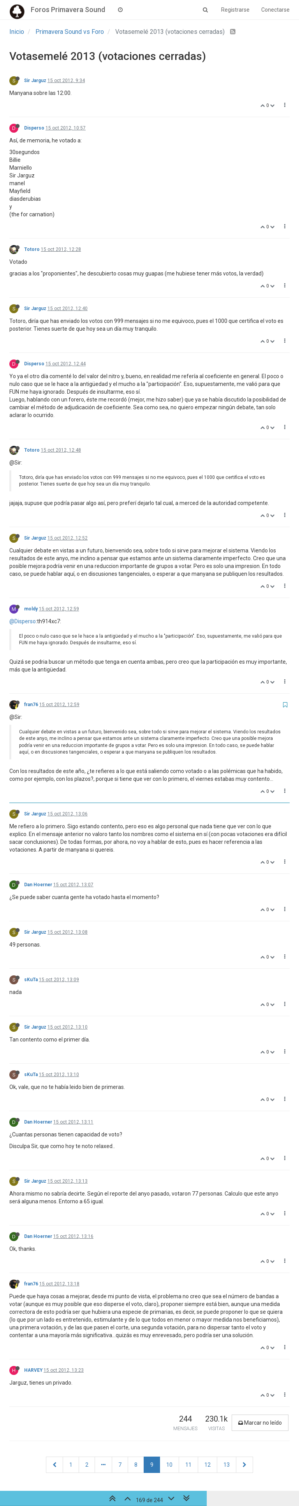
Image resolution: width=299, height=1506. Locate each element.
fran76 (31, 704)
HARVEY (33, 1370)
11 (188, 1465)
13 (226, 1465)
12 (207, 1465)
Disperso (34, 128)
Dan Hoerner (38, 884)
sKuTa (31, 979)
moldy (31, 609)
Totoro (32, 249)
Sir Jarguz (35, 80)
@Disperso (22, 621)
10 (169, 1465)
